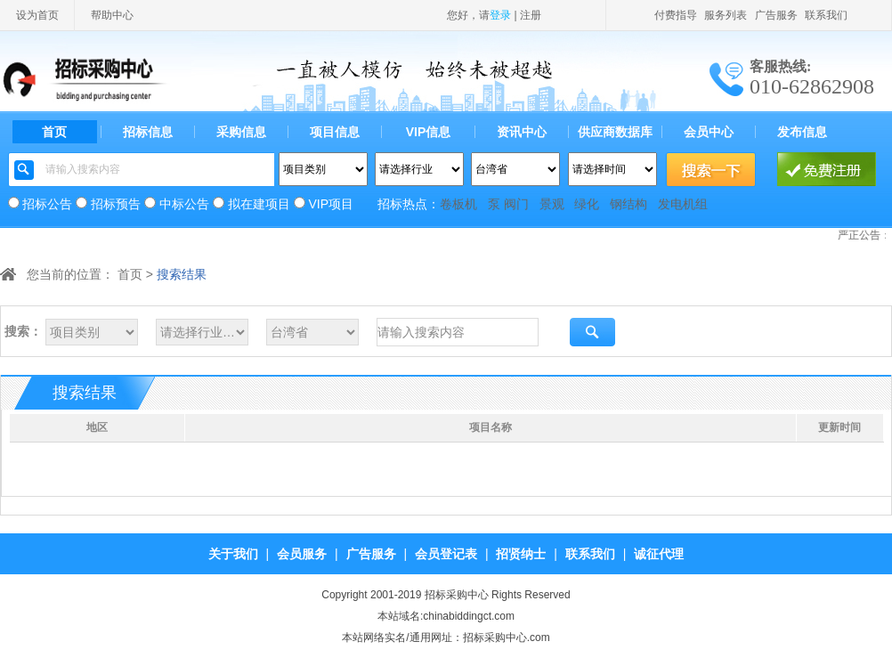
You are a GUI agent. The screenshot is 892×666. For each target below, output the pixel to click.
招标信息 (148, 132)
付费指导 (675, 15)
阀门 (516, 204)
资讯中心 (522, 132)
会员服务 (302, 554)
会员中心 (709, 132)
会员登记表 (446, 554)
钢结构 (628, 204)
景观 (551, 204)
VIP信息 (428, 132)
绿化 (586, 204)
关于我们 (233, 554)
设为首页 (37, 15)
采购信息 (241, 132)
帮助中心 (112, 15)
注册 (530, 15)
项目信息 (335, 132)
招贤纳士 (521, 554)
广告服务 (776, 15)
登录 (500, 15)
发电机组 (683, 204)
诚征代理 (659, 554)
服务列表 (725, 15)
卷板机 (458, 204)
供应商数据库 (615, 132)
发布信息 (802, 132)
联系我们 (826, 15)
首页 (54, 132)
